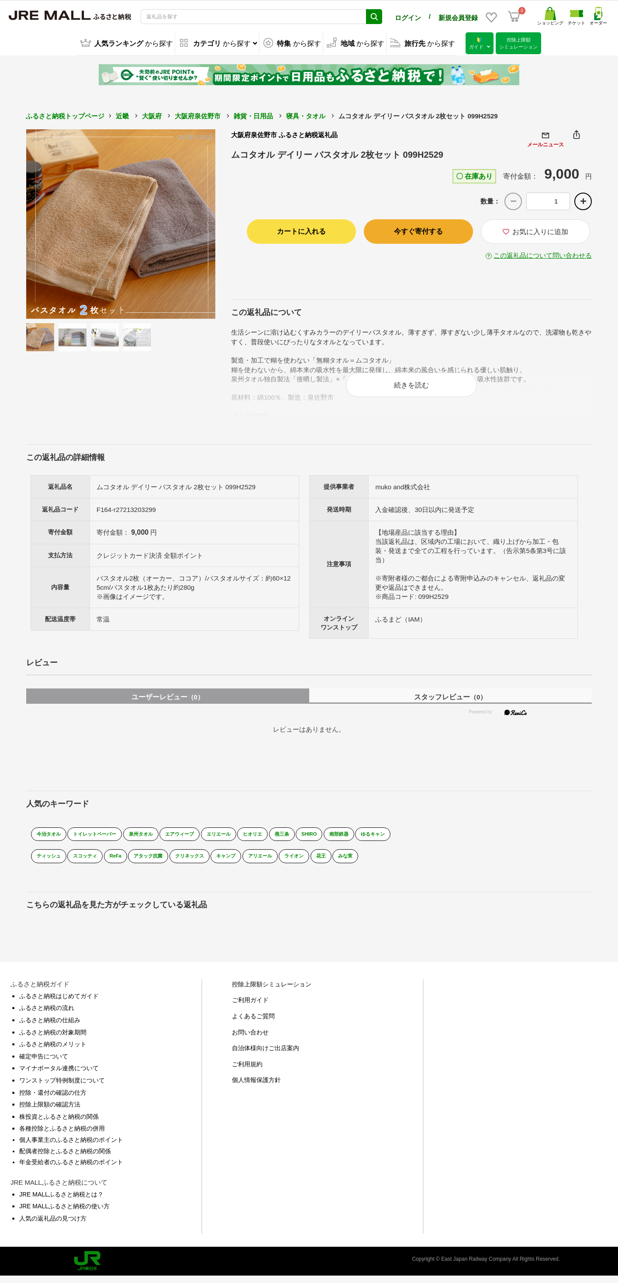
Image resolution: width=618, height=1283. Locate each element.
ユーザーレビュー (167, 703)
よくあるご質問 (253, 1022)
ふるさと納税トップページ (65, 114)
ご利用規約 (247, 1070)
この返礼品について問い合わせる (543, 254)
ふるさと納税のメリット (52, 1050)
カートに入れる (301, 230)
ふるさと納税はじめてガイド (59, 1002)
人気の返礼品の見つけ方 (52, 1224)
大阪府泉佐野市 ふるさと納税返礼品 (284, 133)
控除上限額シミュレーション (271, 990)
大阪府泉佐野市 (198, 114)
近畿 (122, 114)
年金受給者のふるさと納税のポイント (71, 1168)
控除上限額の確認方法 (49, 1110)
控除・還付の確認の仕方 (52, 1099)
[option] (121, 223)
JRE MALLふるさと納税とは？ (61, 1200)
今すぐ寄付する (418, 230)
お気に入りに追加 (535, 230)
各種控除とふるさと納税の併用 (62, 1135)
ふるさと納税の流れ (46, 1014)
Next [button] (191, 222)
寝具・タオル (305, 114)
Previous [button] (50, 222)
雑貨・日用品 (253, 114)
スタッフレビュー (450, 703)
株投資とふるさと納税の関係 (59, 1123)
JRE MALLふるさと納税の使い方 (64, 1212)
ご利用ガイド (250, 1006)
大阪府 (152, 114)
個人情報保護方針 (256, 1086)
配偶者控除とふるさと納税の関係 (65, 1157)
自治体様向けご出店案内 (265, 1054)
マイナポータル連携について (59, 1075)
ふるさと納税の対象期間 (52, 1038)
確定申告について (43, 1062)
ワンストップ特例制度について (62, 1086)
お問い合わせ (250, 1038)
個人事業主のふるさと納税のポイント (71, 1146)
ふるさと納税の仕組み (49, 1026)
